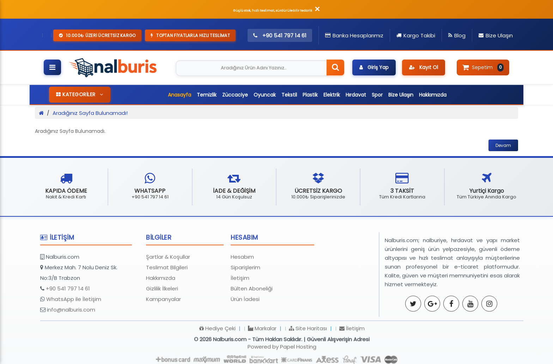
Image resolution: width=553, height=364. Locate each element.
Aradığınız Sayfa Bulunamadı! (90, 113)
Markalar (262, 360)
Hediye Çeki (217, 360)
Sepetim (483, 67)
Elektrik (331, 94)
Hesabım (242, 288)
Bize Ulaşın (400, 94)
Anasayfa (179, 94)
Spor (377, 94)
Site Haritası (308, 360)
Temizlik (207, 94)
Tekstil (289, 94)
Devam (503, 145)
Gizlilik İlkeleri (162, 320)
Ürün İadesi (245, 330)
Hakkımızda (432, 94)
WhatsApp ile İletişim (73, 330)
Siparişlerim (245, 299)
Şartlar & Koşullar (168, 288)
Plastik (310, 94)
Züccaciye (235, 94)
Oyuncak (265, 94)
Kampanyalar (163, 330)
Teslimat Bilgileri (167, 299)
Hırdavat (356, 94)
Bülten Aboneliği (252, 320)
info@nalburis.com (71, 341)
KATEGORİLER (79, 94)
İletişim (240, 309)
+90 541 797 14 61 (68, 320)
